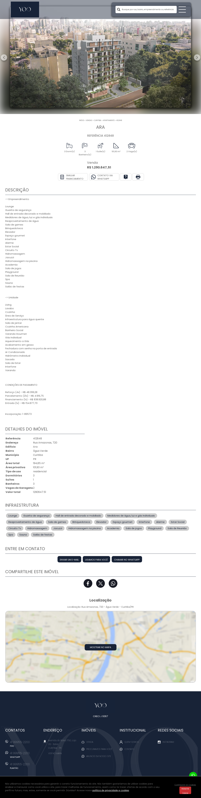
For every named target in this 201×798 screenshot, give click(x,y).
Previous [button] (4, 57)
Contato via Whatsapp (105, 177)
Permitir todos (185, 791)
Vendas (89, 120)
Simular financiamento (74, 177)
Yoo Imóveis (100, 705)
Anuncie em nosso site (98, 756)
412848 (119, 120)
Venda (89, 742)
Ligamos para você (96, 559)
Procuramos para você (99, 749)
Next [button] (197, 57)
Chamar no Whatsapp (127, 559)
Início (81, 120)
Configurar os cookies (185, 784)
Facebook (88, 583)
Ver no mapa (55, 753)
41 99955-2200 (25, 745)
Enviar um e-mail (69, 559)
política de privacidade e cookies (110, 790)
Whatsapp (113, 583)
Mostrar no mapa (100, 647)
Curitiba (97, 120)
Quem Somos (131, 742)
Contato (129, 749)
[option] (100, 57)
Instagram (168, 742)
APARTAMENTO (109, 120)
